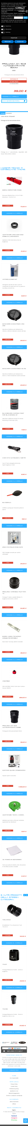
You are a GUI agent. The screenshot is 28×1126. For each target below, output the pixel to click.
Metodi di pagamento (14, 1093)
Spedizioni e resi (14, 1091)
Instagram (14, 1118)
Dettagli (3, 113)
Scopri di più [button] (14, 37)
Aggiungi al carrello (12, 213)
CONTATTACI (14, 1070)
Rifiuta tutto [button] (8, 41)
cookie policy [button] (4, 11)
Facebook (14, 1116)
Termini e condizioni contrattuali (14, 1095)
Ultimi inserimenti (14, 1101)
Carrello (20, 8)
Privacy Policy (14, 1084)
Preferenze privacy (14, 1088)
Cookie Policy (14, 1086)
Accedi (21, 11)
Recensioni (9, 113)
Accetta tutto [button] (20, 41)
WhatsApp (14, 1120)
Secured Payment (15, 1051)
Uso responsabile (14, 1078)
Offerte (14, 1104)
